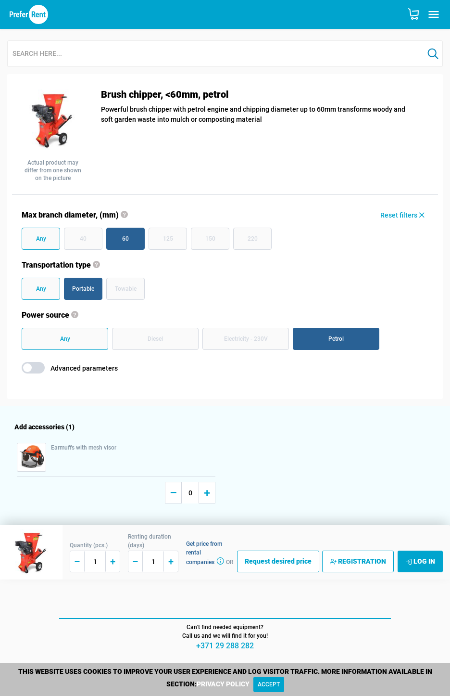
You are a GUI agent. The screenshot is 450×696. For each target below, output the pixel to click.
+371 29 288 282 (225, 645)
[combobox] (215, 54)
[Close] (268, 684)
